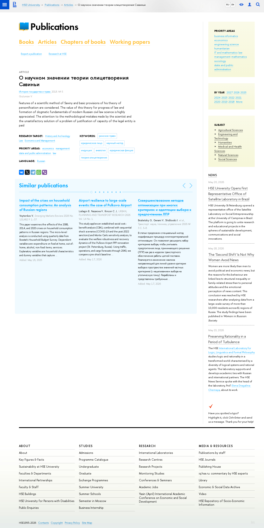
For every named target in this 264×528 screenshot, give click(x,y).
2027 (230, 92)
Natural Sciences (228, 155)
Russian (41, 161)
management (222, 56)
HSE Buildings (27, 494)
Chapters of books (83, 41)
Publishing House (210, 467)
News (212, 175)
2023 (224, 97)
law (240, 52)
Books (26, 41)
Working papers (130, 41)
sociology (220, 61)
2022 (232, 97)
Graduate (85, 473)
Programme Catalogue (93, 459)
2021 (239, 97)
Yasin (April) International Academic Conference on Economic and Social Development (163, 497)
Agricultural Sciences (230, 130)
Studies (86, 446)
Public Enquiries (29, 508)
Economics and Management (40, 140)
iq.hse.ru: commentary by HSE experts (223, 473)
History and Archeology (57, 136)
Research (147, 446)
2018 (232, 101)
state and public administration (223, 67)
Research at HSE (58, 54)
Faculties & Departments (35, 473)
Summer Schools (90, 494)
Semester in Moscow (92, 501)
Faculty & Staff (29, 487)
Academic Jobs (148, 487)
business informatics (226, 36)
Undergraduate (89, 467)
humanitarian (222, 48)
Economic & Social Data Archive (219, 487)
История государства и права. (35, 91)
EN (232, 4)
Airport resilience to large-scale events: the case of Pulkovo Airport (105, 202)
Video (202, 494)
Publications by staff (212, 453)
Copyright (57, 522)
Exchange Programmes (93, 480)
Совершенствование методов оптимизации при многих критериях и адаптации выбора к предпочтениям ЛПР (164, 207)
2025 (243, 92)
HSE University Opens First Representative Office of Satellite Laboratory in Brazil (228, 193)
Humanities (225, 142)
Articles (47, 41)
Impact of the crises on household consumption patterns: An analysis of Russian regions (45, 205)
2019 (224, 101)
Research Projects (150, 467)
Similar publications (43, 185)
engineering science (226, 44)
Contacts (43, 522)
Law (21, 140)
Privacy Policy (72, 522)
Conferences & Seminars (155, 480)
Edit (253, 522)
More (239, 101)
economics (220, 40)
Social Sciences (227, 159)
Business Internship (91, 508)
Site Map (87, 522)
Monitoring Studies (151, 473)
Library (203, 480)
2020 (217, 101)
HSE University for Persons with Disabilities (46, 501)
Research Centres (150, 459)
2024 (217, 97)
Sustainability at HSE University (39, 467)
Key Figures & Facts (31, 459)
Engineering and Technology (226, 136)
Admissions (86, 453)
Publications (54, 26)
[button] (91, 192)
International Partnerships (35, 480)
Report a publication (31, 54)
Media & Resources (216, 446)
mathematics (239, 56)
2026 (236, 92)
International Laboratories (156, 453)
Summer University (91, 487)
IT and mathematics (225, 52)
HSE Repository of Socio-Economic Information (221, 503)
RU (227, 4)
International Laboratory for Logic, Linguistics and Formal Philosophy (231, 350)
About (25, 446)
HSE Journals (207, 459)
